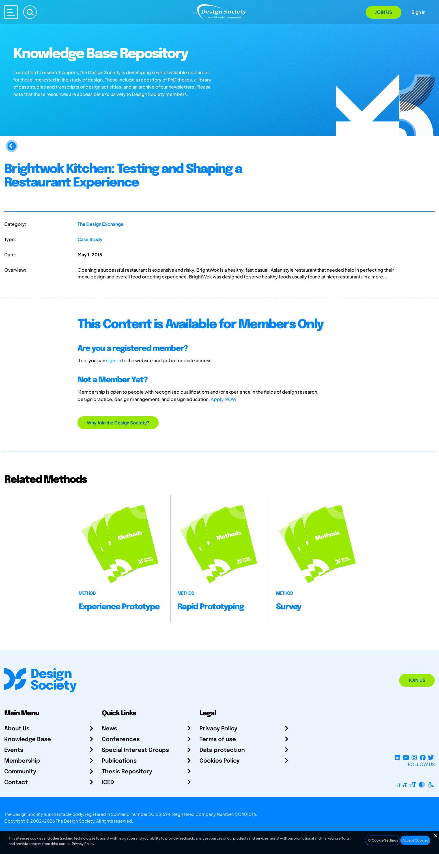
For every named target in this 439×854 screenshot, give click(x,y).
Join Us (383, 12)
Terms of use (217, 740)
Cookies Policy (219, 761)
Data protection (222, 750)
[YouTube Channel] (406, 757)
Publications (119, 761)
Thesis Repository (127, 772)
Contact (16, 783)
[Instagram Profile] (414, 757)
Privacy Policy (218, 729)
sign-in (113, 360)
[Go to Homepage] (219, 12)
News (109, 729)
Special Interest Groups (135, 750)
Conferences (121, 740)
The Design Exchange (101, 224)
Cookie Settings (382, 840)
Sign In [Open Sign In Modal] (418, 12)
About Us (16, 729)
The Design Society (75, 820)
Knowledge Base (27, 740)
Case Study (90, 239)
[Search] (30, 12)
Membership (22, 761)
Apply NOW (223, 399)
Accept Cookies (415, 840)
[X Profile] (431, 757)
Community (20, 772)
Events (13, 750)
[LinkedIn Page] (397, 757)
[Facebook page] (423, 757)
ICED (108, 783)
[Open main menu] (11, 12)
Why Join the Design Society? (118, 423)
